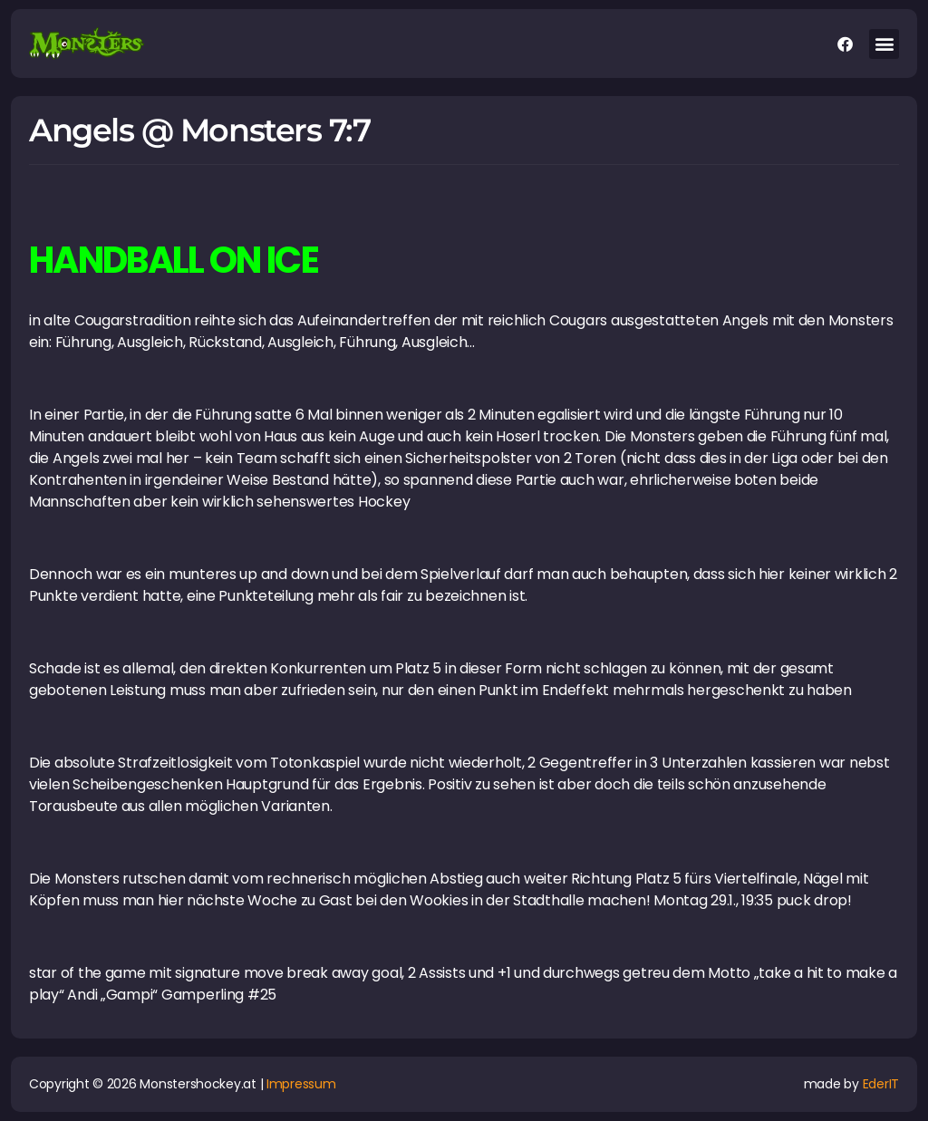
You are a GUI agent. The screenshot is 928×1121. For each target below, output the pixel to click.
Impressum (301, 1084)
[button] (884, 44)
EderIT (881, 1084)
